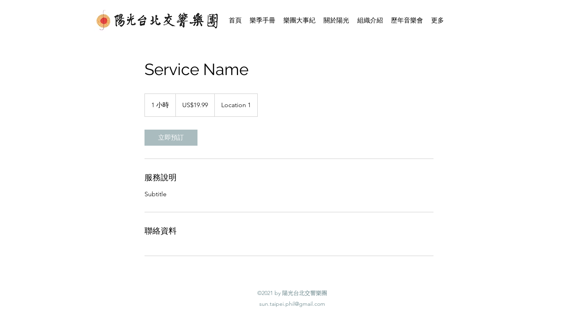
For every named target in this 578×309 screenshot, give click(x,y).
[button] (336, 20)
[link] (170, 138)
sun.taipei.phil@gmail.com (292, 303)
